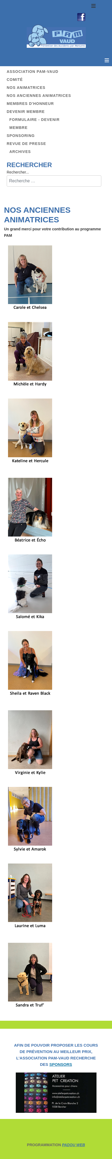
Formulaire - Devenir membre (34, 123)
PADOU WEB (73, 1145)
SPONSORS (60, 1064)
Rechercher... (18, 172)
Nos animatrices (26, 87)
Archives (20, 151)
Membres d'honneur (30, 103)
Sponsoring (21, 135)
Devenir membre (26, 111)
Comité (15, 79)
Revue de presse (26, 143)
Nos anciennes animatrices (39, 95)
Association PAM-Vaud (32, 71)
